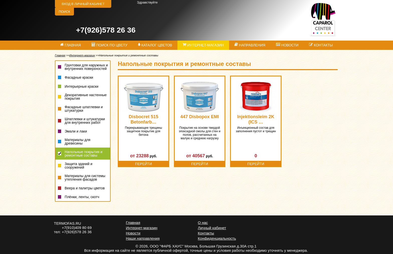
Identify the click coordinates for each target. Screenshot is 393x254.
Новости (133, 233)
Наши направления (143, 238)
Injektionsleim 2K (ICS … (255, 119)
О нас (203, 222)
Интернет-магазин (82, 55)
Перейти (143, 164)
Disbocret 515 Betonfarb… (143, 119)
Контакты (206, 233)
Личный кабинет (212, 228)
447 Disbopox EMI (199, 116)
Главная (60, 55)
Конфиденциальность (217, 238)
